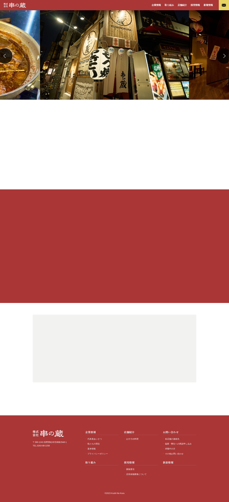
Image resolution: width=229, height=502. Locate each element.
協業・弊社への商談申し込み (178, 444)
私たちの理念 (93, 444)
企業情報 (156, 5)
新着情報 (208, 5)
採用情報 (195, 5)
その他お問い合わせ (174, 454)
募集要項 (130, 469)
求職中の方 (170, 449)
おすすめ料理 (132, 439)
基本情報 (91, 449)
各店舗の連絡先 (172, 439)
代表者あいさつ (94, 439)
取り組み (169, 5)
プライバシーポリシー (97, 454)
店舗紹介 (182, 5)
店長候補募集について (136, 474)
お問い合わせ (171, 432)
